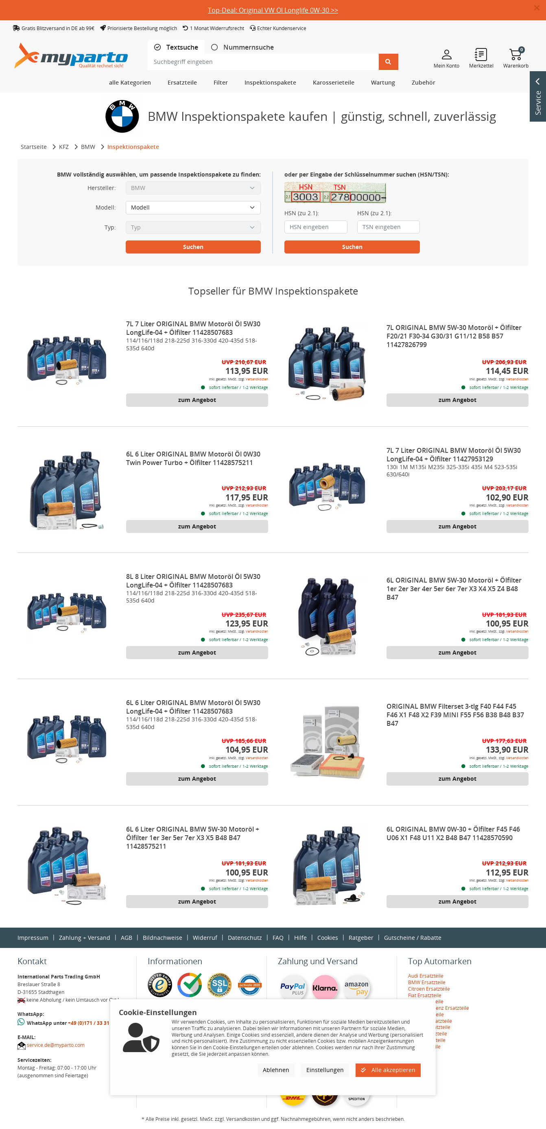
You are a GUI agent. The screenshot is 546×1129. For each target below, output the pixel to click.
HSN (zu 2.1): (301, 213)
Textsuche (181, 47)
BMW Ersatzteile (427, 982)
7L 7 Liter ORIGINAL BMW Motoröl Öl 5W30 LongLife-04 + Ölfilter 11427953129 (454, 454)
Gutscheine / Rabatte (412, 937)
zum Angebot (197, 400)
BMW (88, 147)
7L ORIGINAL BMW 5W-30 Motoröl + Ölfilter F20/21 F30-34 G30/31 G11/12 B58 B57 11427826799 (454, 336)
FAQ (278, 937)
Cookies (327, 937)
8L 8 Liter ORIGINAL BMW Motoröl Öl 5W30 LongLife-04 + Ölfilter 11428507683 (193, 581)
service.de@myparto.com (56, 1045)
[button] (540, 8)
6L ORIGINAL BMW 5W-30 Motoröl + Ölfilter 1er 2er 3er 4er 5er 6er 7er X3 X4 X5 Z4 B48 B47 (454, 589)
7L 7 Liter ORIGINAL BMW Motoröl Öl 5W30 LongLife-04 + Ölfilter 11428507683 (193, 328)
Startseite (34, 147)
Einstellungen (325, 1070)
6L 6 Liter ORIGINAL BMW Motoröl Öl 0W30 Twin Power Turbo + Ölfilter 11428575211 (193, 458)
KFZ (64, 147)
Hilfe (300, 937)
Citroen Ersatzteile (429, 988)
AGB (126, 937)
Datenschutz (245, 937)
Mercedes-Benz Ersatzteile (438, 1008)
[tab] (176, 47)
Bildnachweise (162, 937)
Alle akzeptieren (388, 1070)
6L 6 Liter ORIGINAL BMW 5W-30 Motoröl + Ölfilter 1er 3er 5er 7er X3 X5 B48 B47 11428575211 (192, 838)
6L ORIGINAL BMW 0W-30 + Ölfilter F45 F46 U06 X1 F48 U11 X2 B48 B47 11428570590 (453, 833)
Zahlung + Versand (84, 937)
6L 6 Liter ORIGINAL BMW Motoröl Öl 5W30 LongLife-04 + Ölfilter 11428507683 (193, 707)
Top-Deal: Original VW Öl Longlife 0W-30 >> (273, 10)
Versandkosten (257, 379)
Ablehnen (276, 1070)
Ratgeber (361, 937)
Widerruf (205, 937)
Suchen (193, 247)
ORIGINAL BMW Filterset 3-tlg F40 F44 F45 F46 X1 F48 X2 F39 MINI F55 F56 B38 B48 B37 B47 (455, 715)
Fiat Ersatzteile (424, 995)
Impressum (32, 937)
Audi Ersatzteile (425, 975)
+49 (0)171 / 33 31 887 (93, 1023)
